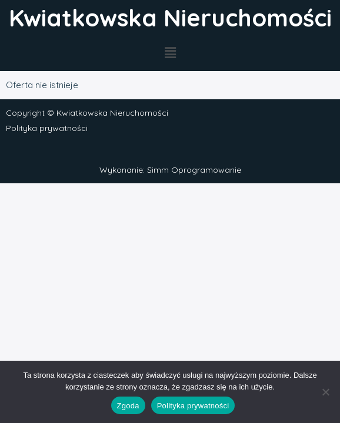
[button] (170, 53)
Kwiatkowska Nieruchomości (170, 17)
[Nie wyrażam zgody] (325, 392)
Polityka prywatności (47, 128)
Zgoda (128, 405)
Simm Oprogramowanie (194, 169)
